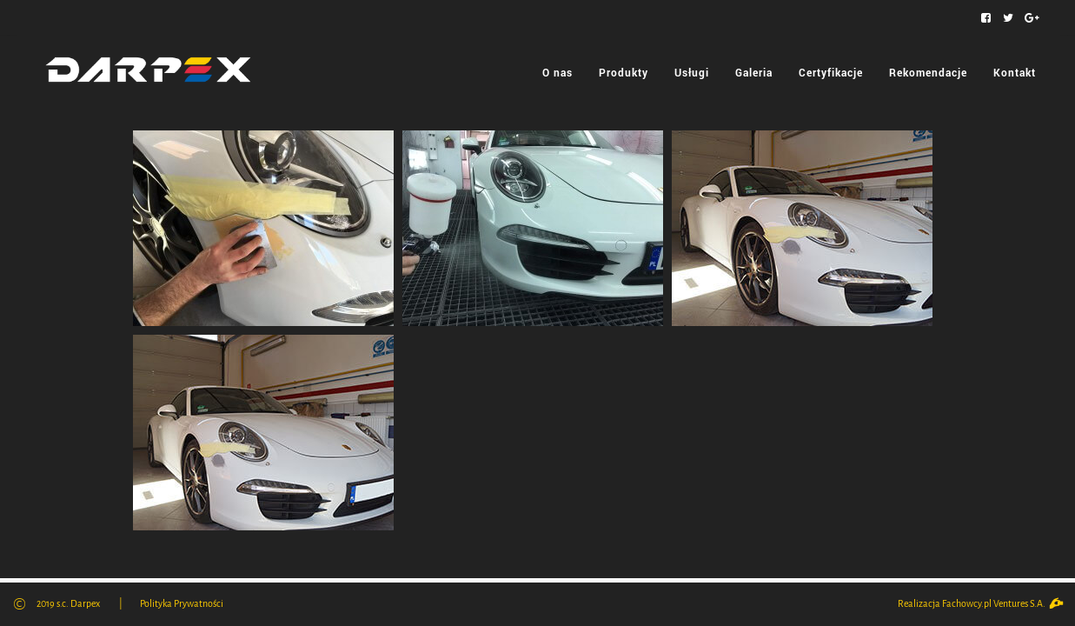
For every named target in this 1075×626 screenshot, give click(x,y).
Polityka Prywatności (181, 603)
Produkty (623, 72)
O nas (557, 72)
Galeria (754, 72)
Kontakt (1014, 72)
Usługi (691, 72)
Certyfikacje (831, 72)
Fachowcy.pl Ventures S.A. (1002, 603)
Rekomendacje (928, 72)
